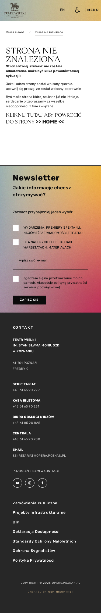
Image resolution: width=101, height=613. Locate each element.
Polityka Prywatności (34, 560)
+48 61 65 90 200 (26, 439)
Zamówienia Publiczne (35, 503)
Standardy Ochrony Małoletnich (44, 541)
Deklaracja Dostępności (36, 531)
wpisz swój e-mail (33, 260)
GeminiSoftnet (61, 591)
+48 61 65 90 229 (26, 390)
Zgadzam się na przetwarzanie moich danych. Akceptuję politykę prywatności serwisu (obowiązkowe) (55, 282)
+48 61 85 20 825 (26, 423)
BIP (16, 522)
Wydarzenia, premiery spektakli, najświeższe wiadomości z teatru (52, 230)
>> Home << (50, 122)
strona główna (15, 32)
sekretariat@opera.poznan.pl (39, 456)
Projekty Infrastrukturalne (39, 512)
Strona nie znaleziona (49, 32)
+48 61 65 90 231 (26, 406)
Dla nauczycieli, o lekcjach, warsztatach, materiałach (49, 244)
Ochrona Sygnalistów (34, 550)
